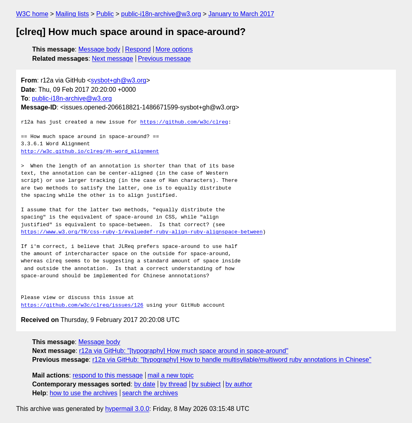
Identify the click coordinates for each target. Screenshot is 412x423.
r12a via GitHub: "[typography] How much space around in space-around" (183, 350)
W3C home (32, 13)
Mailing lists (72, 13)
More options (174, 49)
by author (238, 384)
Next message (112, 58)
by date (144, 384)
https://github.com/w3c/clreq (184, 122)
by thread (173, 384)
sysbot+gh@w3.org (118, 80)
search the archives (150, 393)
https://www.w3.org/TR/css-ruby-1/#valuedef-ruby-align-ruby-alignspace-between (142, 232)
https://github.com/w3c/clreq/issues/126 (82, 305)
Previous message (164, 58)
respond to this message (107, 375)
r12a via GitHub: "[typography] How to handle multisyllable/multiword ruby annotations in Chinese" (231, 359)
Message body (99, 49)
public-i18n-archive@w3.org (161, 13)
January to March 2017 (241, 13)
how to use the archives (83, 393)
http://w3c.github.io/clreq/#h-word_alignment (90, 151)
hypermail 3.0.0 (127, 408)
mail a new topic (171, 375)
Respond (138, 49)
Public (105, 13)
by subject (206, 384)
